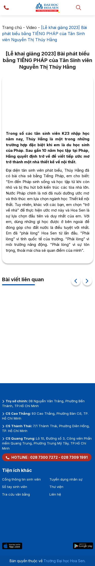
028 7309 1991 (74, 457)
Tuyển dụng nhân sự (65, 479)
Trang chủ (12, 27)
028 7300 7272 (44, 457)
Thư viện (56, 487)
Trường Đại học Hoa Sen (64, 561)
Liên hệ (55, 494)
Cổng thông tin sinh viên (21, 479)
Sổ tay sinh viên (14, 487)
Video (31, 27)
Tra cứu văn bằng (16, 494)
